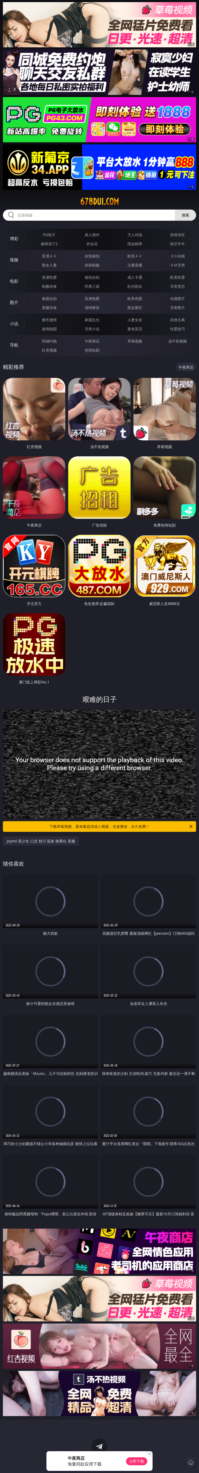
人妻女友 (134, 319)
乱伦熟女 (134, 286)
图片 (14, 302)
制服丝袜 (49, 286)
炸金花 (92, 243)
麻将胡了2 (49, 243)
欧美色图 (134, 298)
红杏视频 (49, 350)
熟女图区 (134, 307)
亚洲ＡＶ (49, 255)
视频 (14, 260)
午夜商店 (92, 341)
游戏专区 (177, 234)
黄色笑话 (134, 328)
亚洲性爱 (49, 277)
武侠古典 (177, 319)
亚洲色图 (92, 298)
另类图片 (177, 307)
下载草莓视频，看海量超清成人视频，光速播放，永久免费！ (121, 826)
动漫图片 (177, 298)
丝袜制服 (92, 265)
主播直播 (134, 265)
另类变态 (177, 286)
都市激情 (49, 319)
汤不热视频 (177, 341)
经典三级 (92, 286)
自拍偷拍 (92, 255)
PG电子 (49, 234)
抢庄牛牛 (177, 243)
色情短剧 (92, 350)
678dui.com (99, 201)
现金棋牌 (134, 243)
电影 (14, 281)
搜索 (185, 215)
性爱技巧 (177, 328)
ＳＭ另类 (177, 265)
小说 (14, 324)
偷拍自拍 (92, 277)
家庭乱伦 (92, 319)
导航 (14, 345)
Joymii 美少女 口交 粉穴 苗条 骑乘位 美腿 (41, 841)
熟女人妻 (49, 265)
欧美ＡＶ (134, 255)
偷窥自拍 (49, 298)
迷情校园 (49, 328)
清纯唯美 (92, 307)
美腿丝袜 (49, 307)
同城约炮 (49, 341)
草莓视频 (134, 341)
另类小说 (92, 328)
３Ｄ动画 (177, 255)
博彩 (14, 238)
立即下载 (136, 1461)
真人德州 (92, 234)
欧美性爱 (177, 277)
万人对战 (134, 234)
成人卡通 (134, 277)
